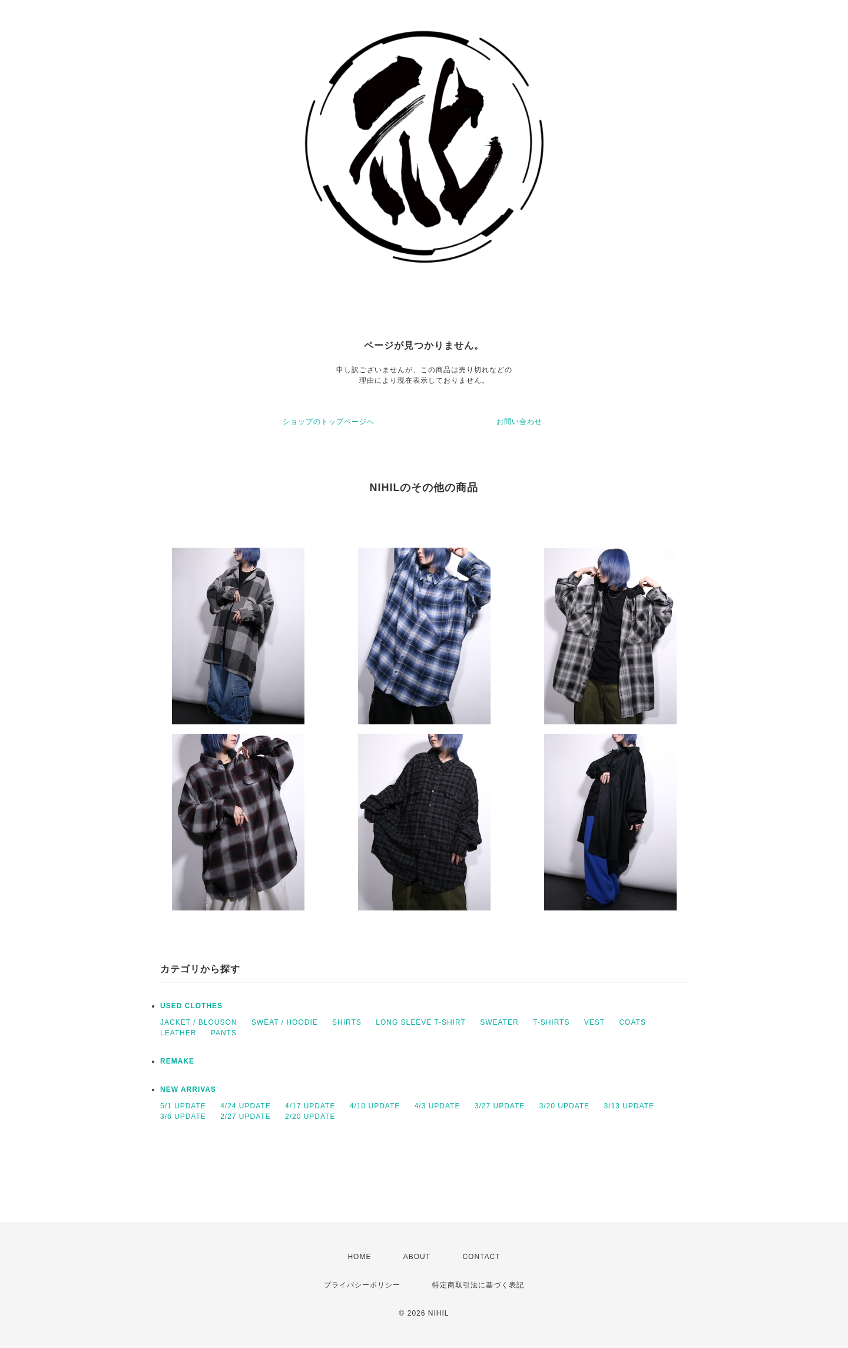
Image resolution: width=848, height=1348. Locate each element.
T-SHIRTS (551, 1022)
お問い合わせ (519, 422)
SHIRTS (347, 1022)
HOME (359, 1257)
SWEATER (499, 1022)
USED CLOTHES (191, 1006)
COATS (632, 1022)
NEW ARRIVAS (188, 1089)
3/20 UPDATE (564, 1106)
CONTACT (481, 1257)
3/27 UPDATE (500, 1106)
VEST (594, 1022)
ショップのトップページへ (329, 422)
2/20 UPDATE (310, 1116)
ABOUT (416, 1257)
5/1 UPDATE (183, 1106)
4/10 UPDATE (375, 1106)
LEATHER (178, 1033)
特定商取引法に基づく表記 (478, 1285)
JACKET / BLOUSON (198, 1022)
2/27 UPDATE (245, 1116)
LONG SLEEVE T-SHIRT (421, 1022)
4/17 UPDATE (310, 1106)
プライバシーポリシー (362, 1285)
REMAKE (177, 1061)
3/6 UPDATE (183, 1116)
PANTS (224, 1033)
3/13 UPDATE (629, 1106)
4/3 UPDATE (438, 1106)
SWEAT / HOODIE (284, 1022)
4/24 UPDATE (245, 1106)
